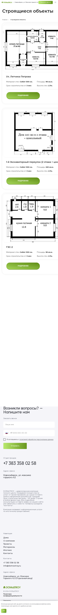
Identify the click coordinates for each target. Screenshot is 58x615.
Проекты (7, 544)
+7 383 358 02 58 (19, 463)
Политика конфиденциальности (12, 595)
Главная (4, 19)
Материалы (9, 547)
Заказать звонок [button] (45, 2)
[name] (29, 425)
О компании (9, 541)
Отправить (15, 446)
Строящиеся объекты (18, 19)
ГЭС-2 (9, 247)
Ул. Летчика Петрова (18, 76)
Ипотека (7, 550)
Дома (6, 538)
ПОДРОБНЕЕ (23, 95)
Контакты (8, 553)
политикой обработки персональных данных (36, 439)
